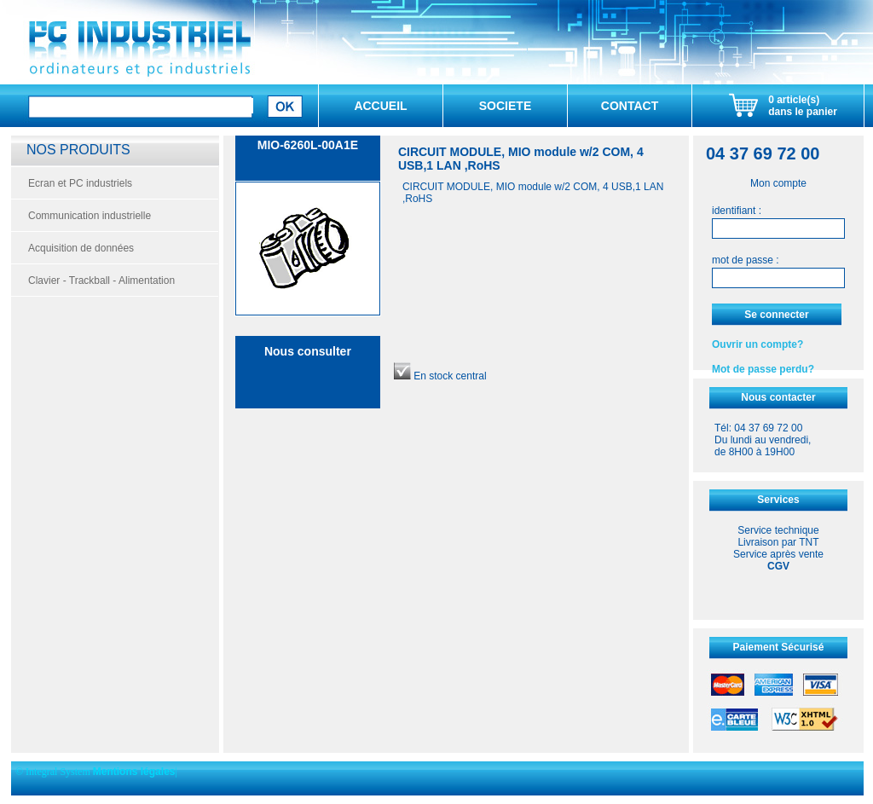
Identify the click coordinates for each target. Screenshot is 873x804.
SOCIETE (505, 106)
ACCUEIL (380, 106)
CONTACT (629, 106)
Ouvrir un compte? (757, 344)
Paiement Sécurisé (778, 647)
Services (778, 500)
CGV (778, 566)
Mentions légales (134, 772)
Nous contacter (778, 397)
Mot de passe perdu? (763, 369)
